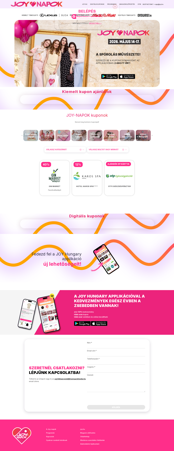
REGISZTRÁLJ (95, 23)
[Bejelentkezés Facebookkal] (87, 16)
